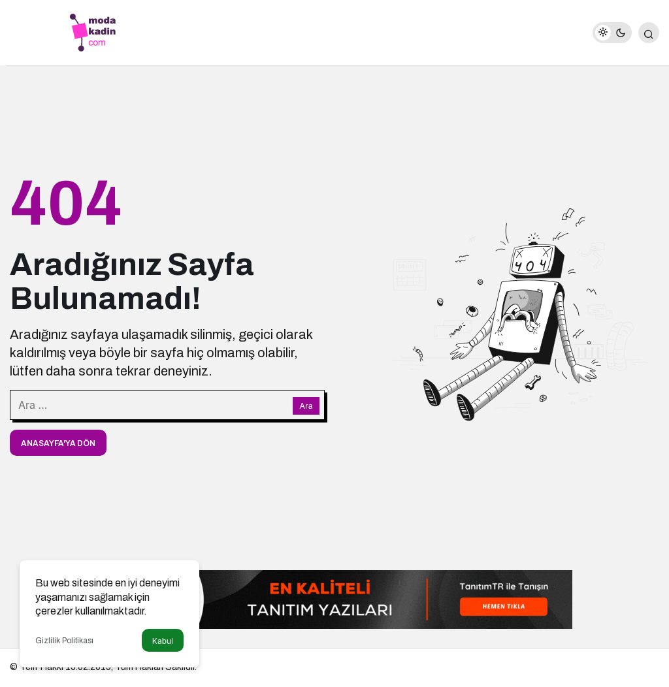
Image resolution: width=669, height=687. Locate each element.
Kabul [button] (162, 641)
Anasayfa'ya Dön (58, 443)
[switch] (612, 32)
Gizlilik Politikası (64, 640)
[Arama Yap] (648, 32)
